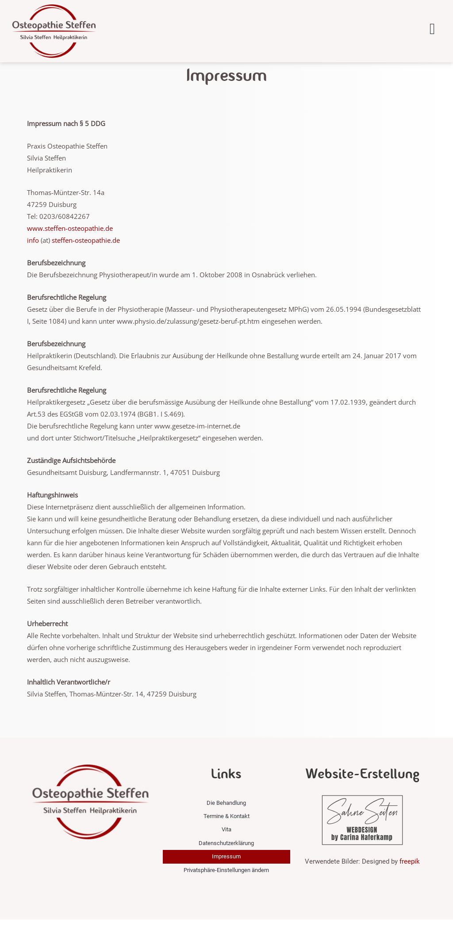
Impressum (226, 882)
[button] (432, 29)
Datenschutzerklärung (226, 868)
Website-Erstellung (362, 799)
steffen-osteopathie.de (86, 265)
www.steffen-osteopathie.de (70, 253)
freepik (409, 887)
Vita (226, 855)
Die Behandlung (226, 828)
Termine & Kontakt (226, 842)
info (33, 265)
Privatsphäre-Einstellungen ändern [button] (226, 895)
